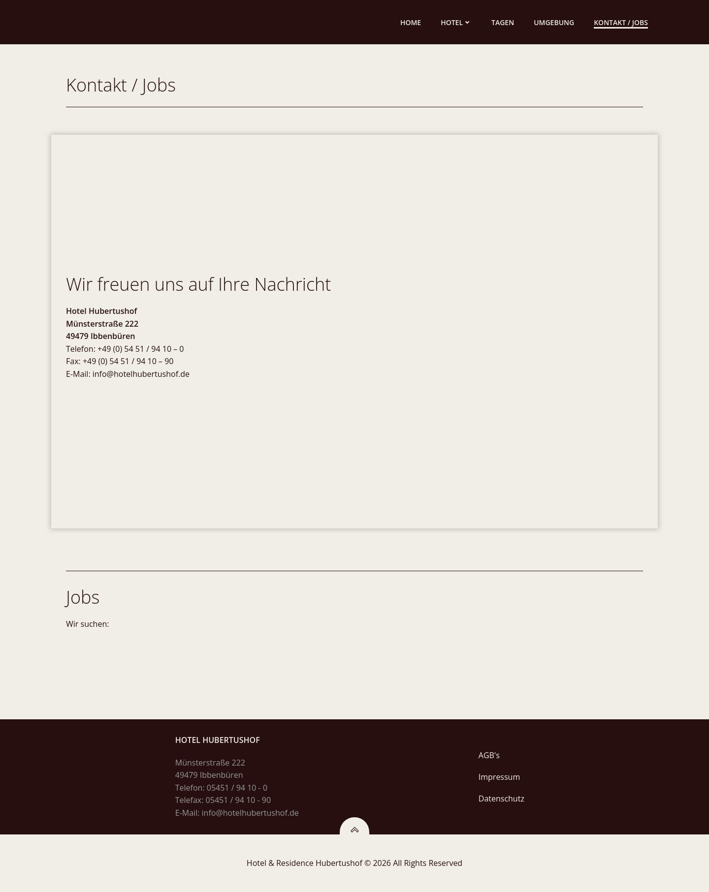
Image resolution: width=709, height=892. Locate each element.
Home (410, 22)
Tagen (502, 22)
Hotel (456, 22)
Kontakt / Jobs (621, 22)
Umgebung (554, 22)
